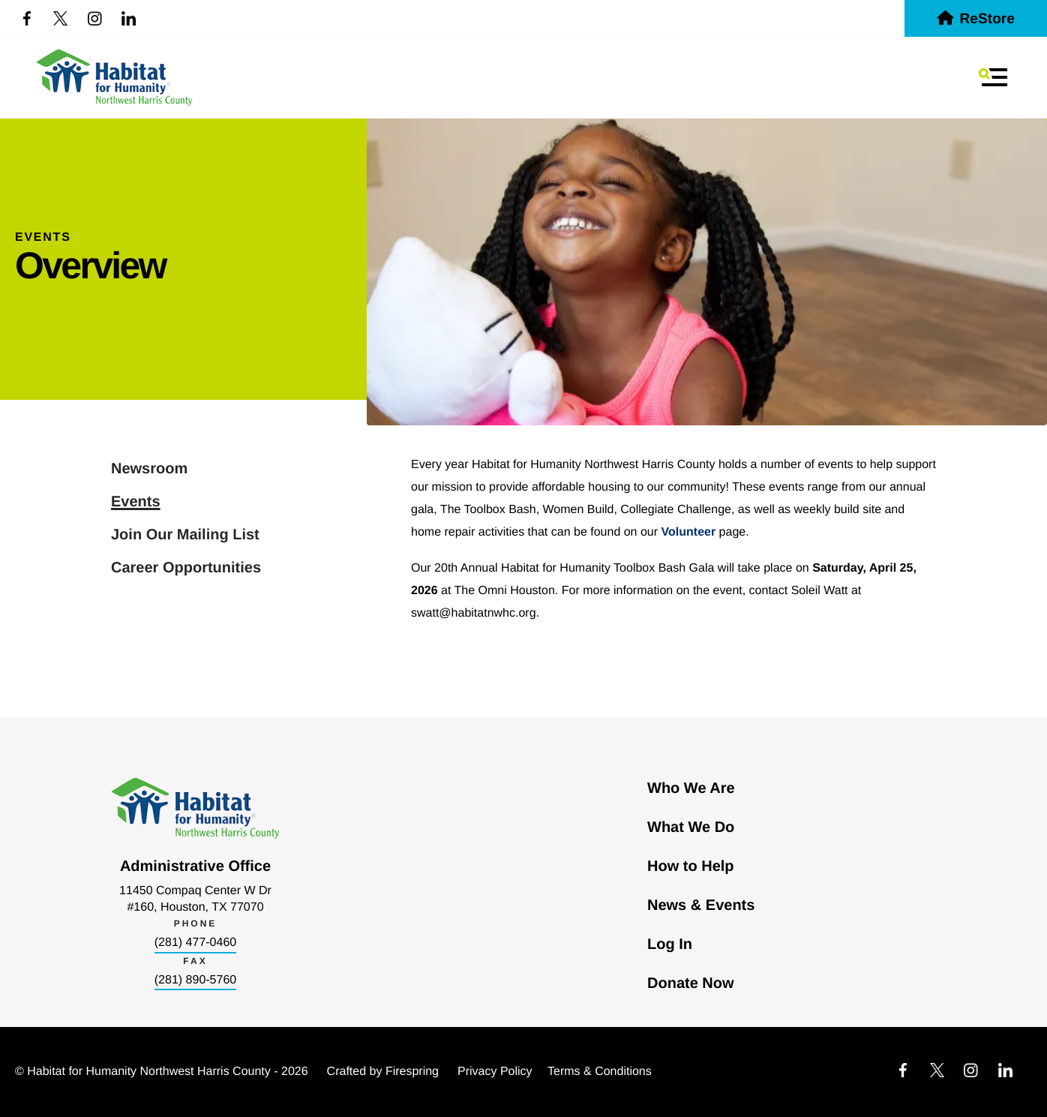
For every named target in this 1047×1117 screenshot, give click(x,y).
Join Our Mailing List (185, 535)
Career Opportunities (186, 568)
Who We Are (691, 788)
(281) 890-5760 (195, 980)
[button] (993, 77)
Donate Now (690, 983)
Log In (669, 944)
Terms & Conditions (600, 1071)
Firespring (412, 1071)
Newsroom (149, 469)
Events (135, 502)
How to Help (690, 866)
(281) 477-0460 (195, 942)
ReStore (976, 19)
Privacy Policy (495, 1071)
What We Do (690, 827)
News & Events (700, 905)
